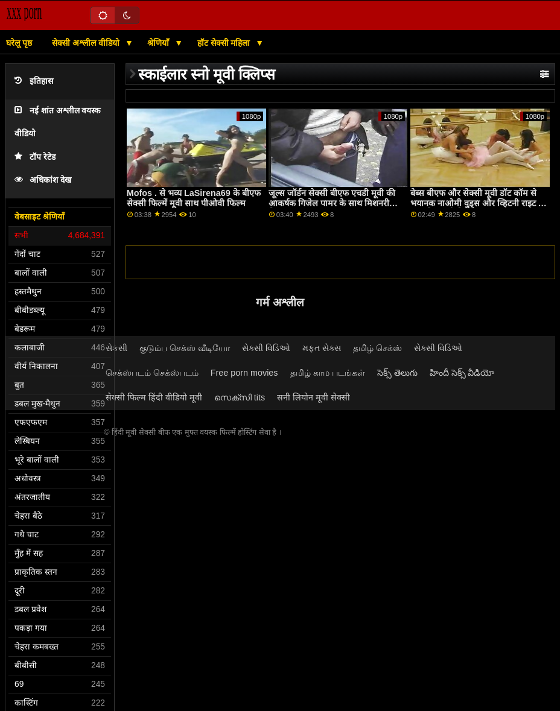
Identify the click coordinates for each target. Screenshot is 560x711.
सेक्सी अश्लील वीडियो (87, 43)
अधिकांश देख (42, 180)
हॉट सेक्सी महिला (225, 43)
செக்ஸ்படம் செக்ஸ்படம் (152, 373)
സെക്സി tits (239, 397)
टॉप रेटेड (35, 157)
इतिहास (33, 81)
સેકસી (116, 348)
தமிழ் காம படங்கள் (327, 373)
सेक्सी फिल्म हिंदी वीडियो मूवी (154, 397)
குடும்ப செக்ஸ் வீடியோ (184, 348)
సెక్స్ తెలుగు (397, 373)
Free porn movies (244, 373)
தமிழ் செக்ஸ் (377, 348)
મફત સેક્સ (321, 348)
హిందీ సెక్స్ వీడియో (462, 373)
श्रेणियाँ (159, 43)
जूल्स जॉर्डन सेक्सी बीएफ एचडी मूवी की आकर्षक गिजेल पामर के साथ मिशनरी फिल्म (332, 203)
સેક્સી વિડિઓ (266, 348)
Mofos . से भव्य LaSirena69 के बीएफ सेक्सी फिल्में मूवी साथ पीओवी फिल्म (194, 198)
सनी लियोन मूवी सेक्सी (313, 397)
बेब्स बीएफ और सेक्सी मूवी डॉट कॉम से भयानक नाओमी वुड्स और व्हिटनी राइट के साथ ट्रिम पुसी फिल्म (477, 203)
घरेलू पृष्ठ (19, 43)
